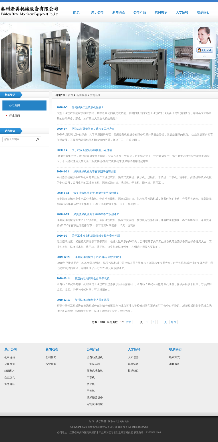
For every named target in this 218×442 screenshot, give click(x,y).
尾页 (173, 322)
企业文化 (9, 377)
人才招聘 (182, 12)
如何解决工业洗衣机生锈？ (88, 107)
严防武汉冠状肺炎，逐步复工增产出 (93, 128)
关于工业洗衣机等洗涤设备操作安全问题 (96, 235)
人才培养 (133, 357)
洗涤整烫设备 (95, 397)
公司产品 (139, 12)
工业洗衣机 (93, 364)
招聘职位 (133, 370)
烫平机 (91, 384)
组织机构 (9, 370)
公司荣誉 (9, 364)
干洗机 (91, 390)
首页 (70, 95)
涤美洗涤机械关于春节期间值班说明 (94, 171)
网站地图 (124, 421)
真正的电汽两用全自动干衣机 (92, 278)
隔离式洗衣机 (95, 370)
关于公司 (97, 12)
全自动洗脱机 (95, 357)
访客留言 (174, 364)
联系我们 (203, 12)
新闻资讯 (81, 95)
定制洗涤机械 (95, 404)
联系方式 (174, 357)
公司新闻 (14, 105)
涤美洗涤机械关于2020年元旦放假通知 (98, 257)
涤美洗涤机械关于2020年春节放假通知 (96, 192)
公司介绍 (9, 357)
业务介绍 (9, 384)
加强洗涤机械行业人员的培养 (92, 299)
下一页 (163, 322)
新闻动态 (118, 12)
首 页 (76, 12)
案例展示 (161, 12)
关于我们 (101, 421)
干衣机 (91, 377)
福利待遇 (133, 364)
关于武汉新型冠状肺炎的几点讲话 (92, 150)
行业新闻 (14, 115)
